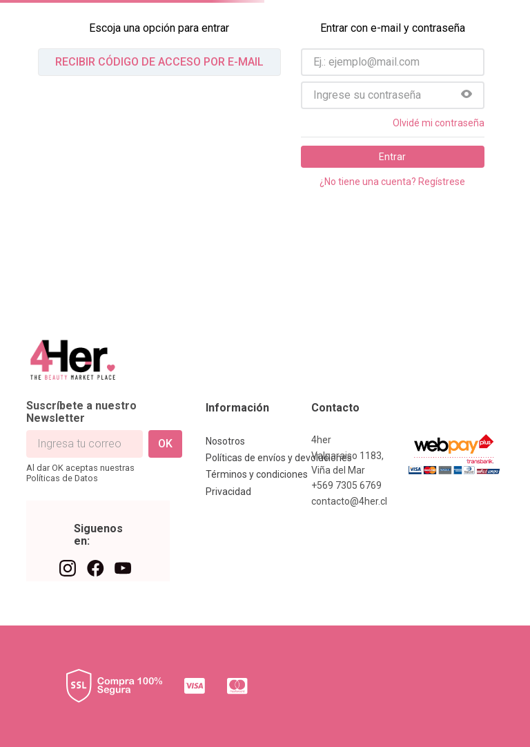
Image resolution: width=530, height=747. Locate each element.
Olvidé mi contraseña (438, 122)
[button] (466, 95)
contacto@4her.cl (349, 501)
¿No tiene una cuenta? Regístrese (392, 181)
